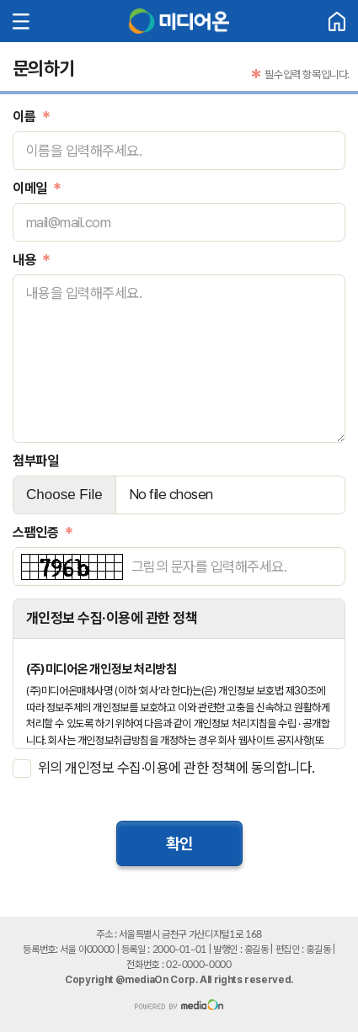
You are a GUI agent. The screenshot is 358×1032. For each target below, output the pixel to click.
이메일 (30, 188)
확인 (179, 843)
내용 (24, 260)
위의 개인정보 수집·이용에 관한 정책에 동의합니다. (176, 767)
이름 (24, 117)
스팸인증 (35, 532)
